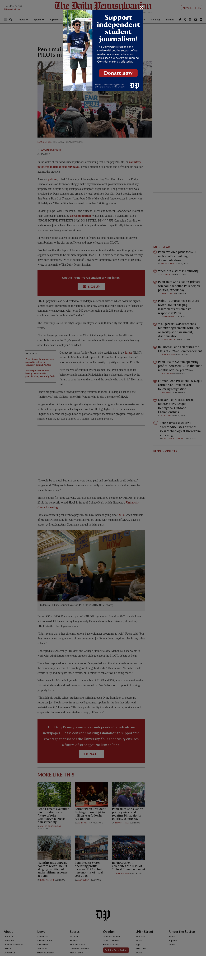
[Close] (141, 7)
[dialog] (103, 478)
